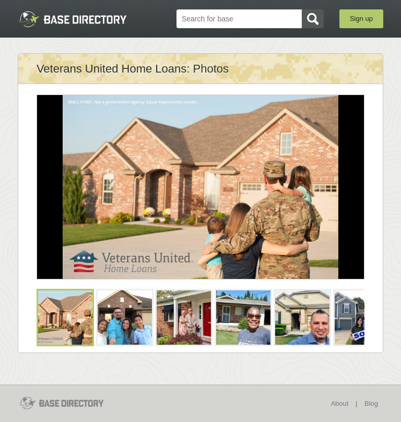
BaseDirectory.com (72, 19)
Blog (371, 403)
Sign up (361, 18)
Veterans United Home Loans (111, 68)
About (339, 403)
